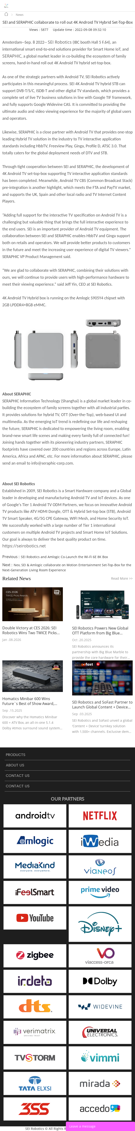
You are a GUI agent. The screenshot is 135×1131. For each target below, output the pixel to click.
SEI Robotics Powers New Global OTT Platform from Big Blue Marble (100, 631)
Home (6, 14)
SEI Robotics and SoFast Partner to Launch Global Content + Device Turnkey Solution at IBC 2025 (102, 705)
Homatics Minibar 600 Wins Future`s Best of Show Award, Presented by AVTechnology (28, 701)
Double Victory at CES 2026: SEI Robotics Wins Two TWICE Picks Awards (29, 630)
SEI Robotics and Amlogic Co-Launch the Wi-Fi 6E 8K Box (64, 557)
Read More (122, 578)
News (19, 15)
